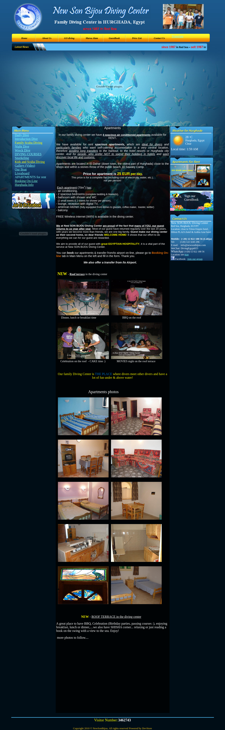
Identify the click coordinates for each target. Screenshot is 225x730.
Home (24, 38)
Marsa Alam (92, 38)
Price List (137, 38)
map (187, 254)
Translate (178, 36)
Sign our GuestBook (190, 197)
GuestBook (114, 38)
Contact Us (159, 38)
